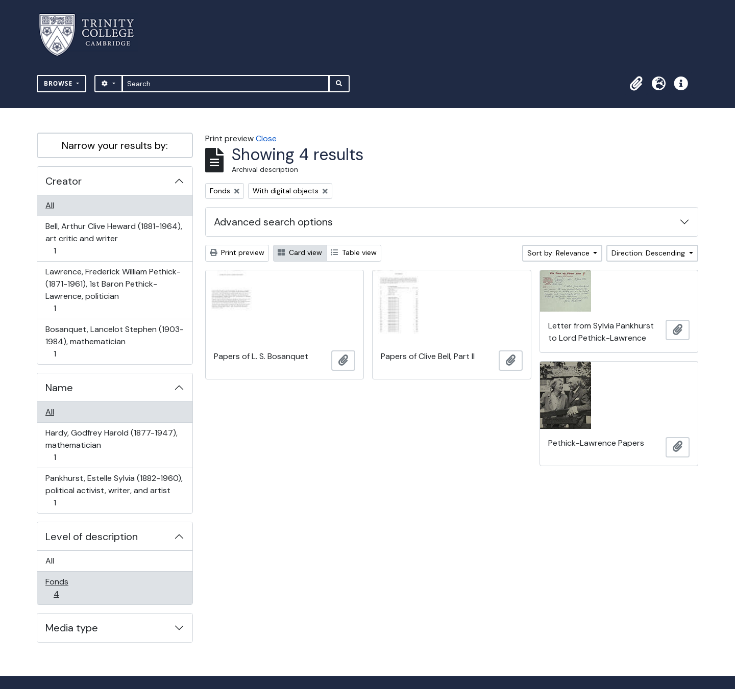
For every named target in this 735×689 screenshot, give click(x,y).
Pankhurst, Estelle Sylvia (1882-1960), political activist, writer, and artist (114, 490)
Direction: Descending (649, 253)
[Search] (226, 83)
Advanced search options (273, 221)
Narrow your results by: (115, 145)
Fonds (63, 587)
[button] (636, 83)
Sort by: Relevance (559, 253)
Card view (300, 252)
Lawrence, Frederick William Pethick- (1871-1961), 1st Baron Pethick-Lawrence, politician (113, 290)
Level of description (91, 536)
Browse (59, 83)
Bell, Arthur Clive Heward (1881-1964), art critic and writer (113, 238)
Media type (71, 627)
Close (266, 138)
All (49, 205)
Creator (63, 181)
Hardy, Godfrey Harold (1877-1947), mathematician (111, 445)
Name (59, 387)
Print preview (237, 252)
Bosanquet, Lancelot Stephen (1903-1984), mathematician (114, 341)
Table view (354, 252)
